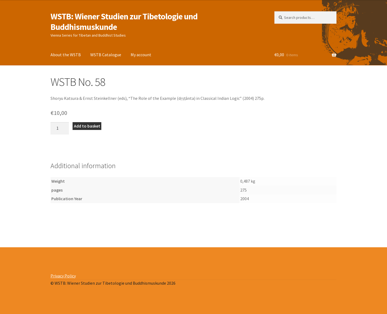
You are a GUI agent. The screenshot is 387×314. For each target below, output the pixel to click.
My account (141, 54)
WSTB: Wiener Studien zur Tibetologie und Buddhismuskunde (124, 21)
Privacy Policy (63, 275)
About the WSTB (66, 54)
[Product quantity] (60, 128)
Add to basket (87, 126)
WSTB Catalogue (105, 54)
